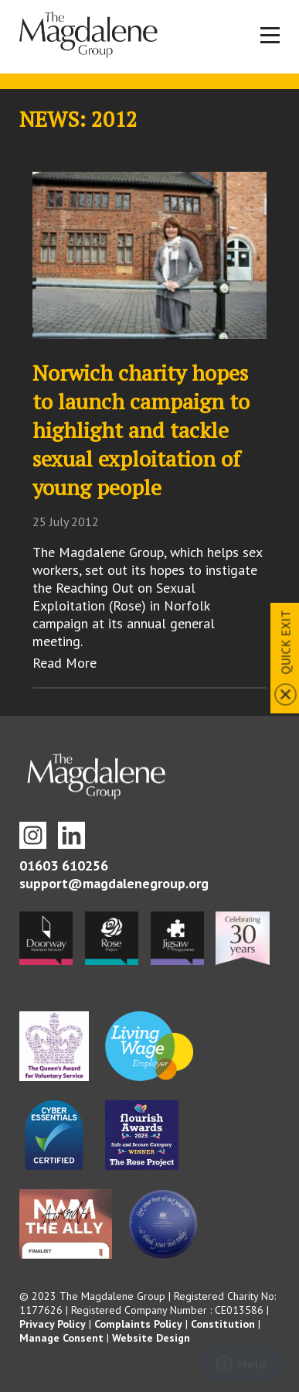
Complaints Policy (138, 1324)
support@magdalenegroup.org (114, 883)
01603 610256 (63, 865)
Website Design (151, 1338)
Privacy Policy (52, 1324)
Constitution (223, 1324)
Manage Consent (61, 1338)
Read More (64, 663)
